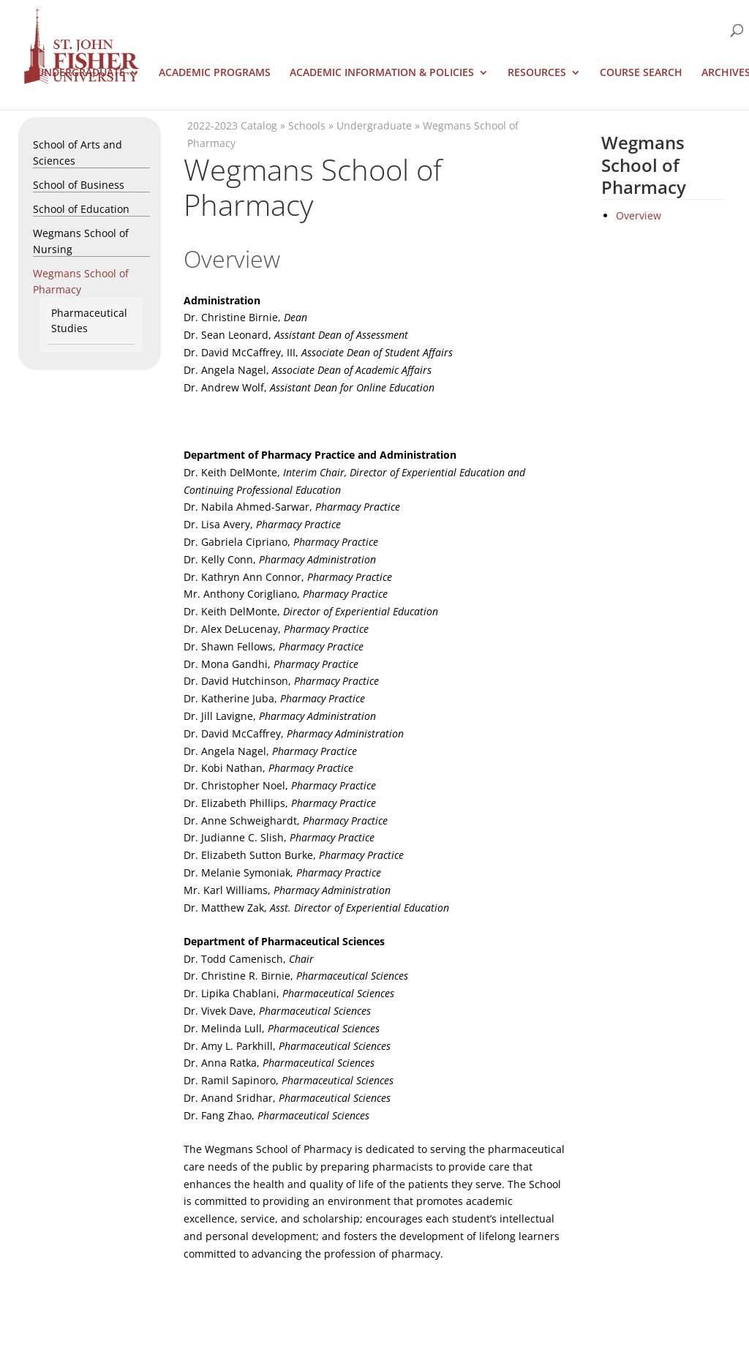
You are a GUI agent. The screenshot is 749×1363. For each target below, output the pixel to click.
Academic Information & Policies (382, 73)
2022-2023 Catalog (232, 125)
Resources (537, 73)
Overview (638, 215)
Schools (306, 125)
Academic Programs (215, 73)
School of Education (81, 209)
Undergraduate (81, 73)
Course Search (641, 73)
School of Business (78, 185)
